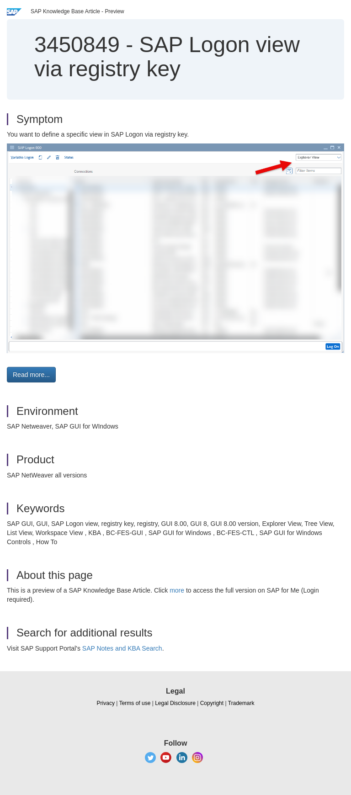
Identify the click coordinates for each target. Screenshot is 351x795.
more (177, 590)
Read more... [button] (31, 374)
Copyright (211, 703)
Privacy (106, 703)
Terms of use (135, 703)
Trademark (241, 703)
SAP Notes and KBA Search (122, 648)
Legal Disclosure (175, 703)
